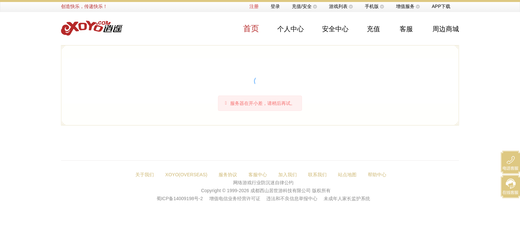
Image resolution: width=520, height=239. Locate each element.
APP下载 (441, 6)
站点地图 (347, 174)
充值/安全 (302, 6)
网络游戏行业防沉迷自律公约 (263, 182)
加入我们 (287, 174)
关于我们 (144, 174)
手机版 (372, 6)
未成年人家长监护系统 (347, 198)
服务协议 (228, 174)
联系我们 (317, 174)
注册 (254, 6)
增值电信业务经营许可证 (234, 198)
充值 (373, 29)
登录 (275, 6)
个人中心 (290, 29)
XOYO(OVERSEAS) (186, 174)
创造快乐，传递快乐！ (84, 6)
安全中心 (335, 29)
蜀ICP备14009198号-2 (180, 198)
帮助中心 (377, 174)
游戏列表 (338, 6)
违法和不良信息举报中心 (291, 198)
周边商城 (445, 29)
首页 (251, 28)
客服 (406, 29)
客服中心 (257, 174)
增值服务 (405, 6)
